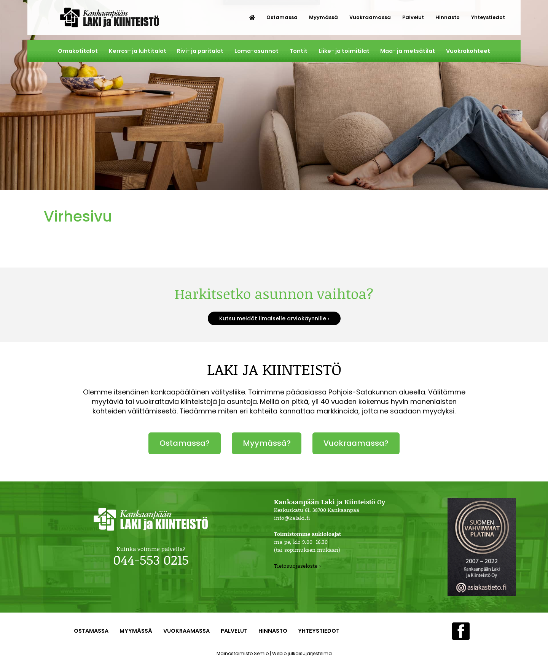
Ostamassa (282, 17)
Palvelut (413, 17)
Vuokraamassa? (356, 443)
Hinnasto (447, 17)
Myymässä (323, 17)
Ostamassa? (184, 443)
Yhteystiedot (488, 17)
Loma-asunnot (256, 51)
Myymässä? (267, 443)
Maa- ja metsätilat (407, 51)
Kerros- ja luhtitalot (137, 51)
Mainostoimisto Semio (243, 653)
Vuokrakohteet (468, 51)
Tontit (298, 51)
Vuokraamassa (370, 17)
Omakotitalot (78, 51)
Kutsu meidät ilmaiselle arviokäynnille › (274, 318)
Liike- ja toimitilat (344, 51)
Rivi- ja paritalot (200, 51)
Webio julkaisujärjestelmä (302, 653)
